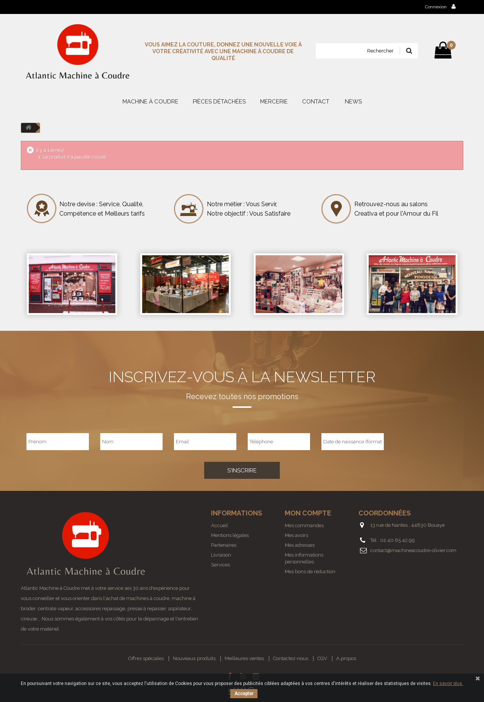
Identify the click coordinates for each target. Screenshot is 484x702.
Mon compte (308, 513)
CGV (322, 658)
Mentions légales (230, 535)
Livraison (221, 555)
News (353, 101)
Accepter (243, 693)
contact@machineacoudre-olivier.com (413, 550)
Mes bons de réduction (310, 571)
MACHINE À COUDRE (150, 101)
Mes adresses (300, 545)
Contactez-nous (290, 658)
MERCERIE (274, 101)
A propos (346, 658)
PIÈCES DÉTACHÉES (219, 101)
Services (220, 565)
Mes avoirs (296, 535)
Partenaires (223, 545)
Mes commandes (304, 525)
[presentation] (434, 441)
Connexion (440, 6)
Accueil (219, 525)
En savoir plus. (448, 683)
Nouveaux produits (194, 658)
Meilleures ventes (244, 658)
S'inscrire (242, 470)
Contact (315, 101)
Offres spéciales (146, 658)
